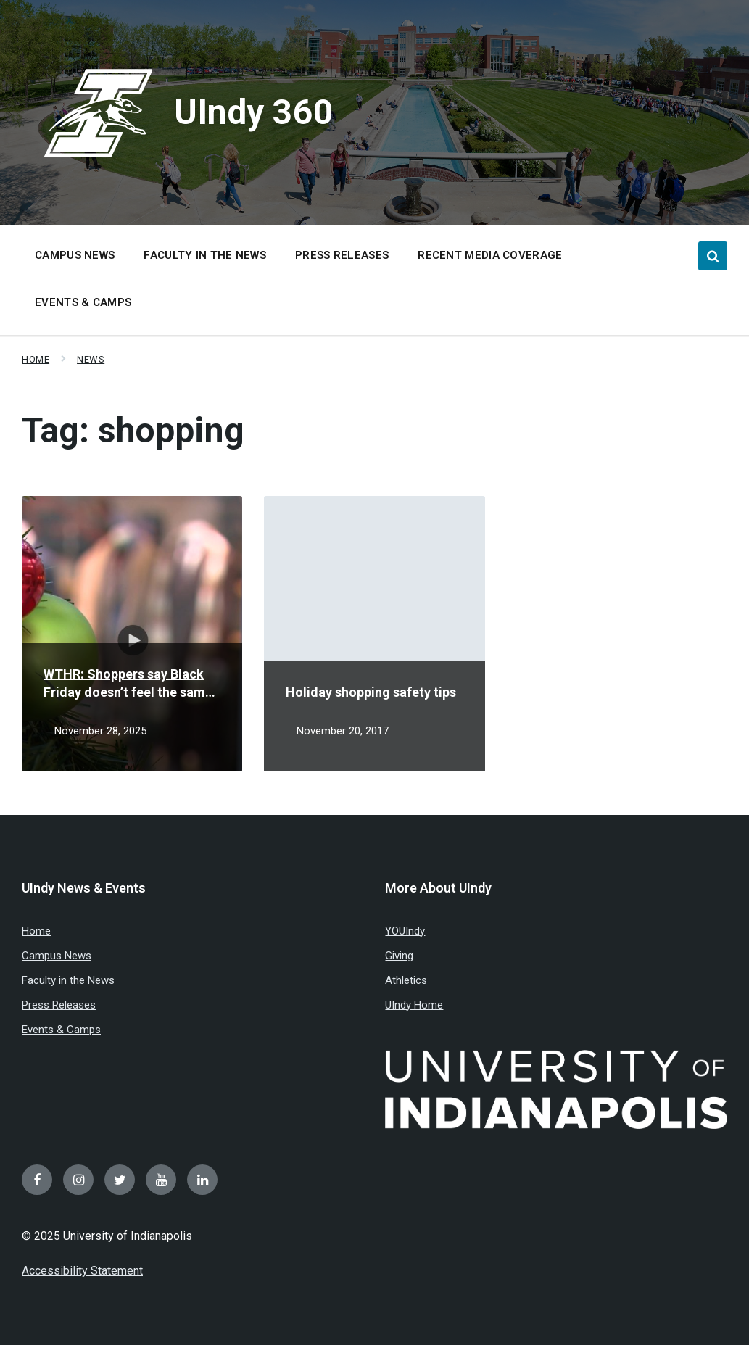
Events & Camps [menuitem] (83, 302)
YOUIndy (405, 931)
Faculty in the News (68, 980)
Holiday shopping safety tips (371, 692)
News (90, 359)
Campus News (56, 955)
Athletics (406, 980)
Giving (399, 955)
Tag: (133, 430)
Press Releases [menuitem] (342, 255)
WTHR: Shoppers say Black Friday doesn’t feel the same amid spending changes (128, 683)
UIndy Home (414, 1004)
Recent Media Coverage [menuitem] (490, 255)
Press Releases (59, 1004)
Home (35, 359)
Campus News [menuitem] (75, 255)
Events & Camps (61, 1029)
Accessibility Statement (82, 1271)
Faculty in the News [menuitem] (205, 255)
